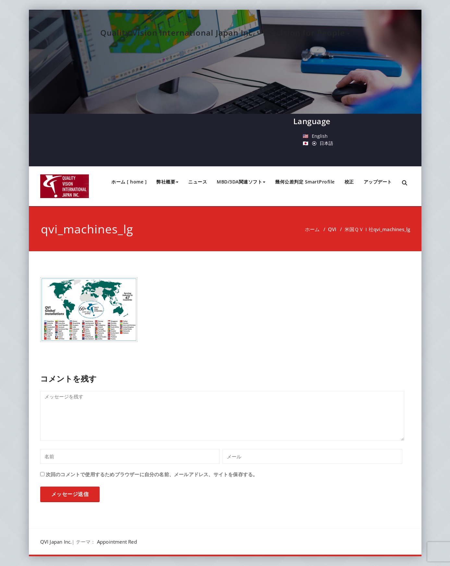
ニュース (197, 182)
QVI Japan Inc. (56, 541)
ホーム (312, 229)
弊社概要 (167, 182)
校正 (349, 182)
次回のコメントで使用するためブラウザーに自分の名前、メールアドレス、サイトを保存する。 (152, 474)
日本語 (326, 143)
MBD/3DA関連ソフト (241, 182)
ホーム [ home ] (129, 182)
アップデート (378, 182)
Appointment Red (117, 541)
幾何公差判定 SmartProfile (305, 182)
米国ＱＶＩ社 (359, 229)
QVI (332, 229)
